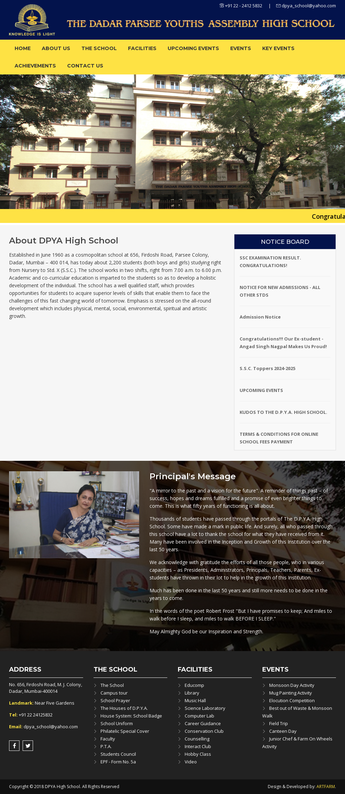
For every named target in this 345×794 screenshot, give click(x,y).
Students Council (118, 754)
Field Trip (278, 723)
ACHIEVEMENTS (35, 66)
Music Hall (195, 700)
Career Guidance (203, 723)
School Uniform (117, 723)
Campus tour (114, 693)
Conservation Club (204, 731)
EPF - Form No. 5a (118, 762)
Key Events (278, 48)
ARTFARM (325, 786)
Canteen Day (283, 731)
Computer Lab (199, 716)
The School (99, 48)
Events (240, 48)
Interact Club (198, 746)
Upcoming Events (193, 48)
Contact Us (85, 66)
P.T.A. (106, 746)
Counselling (197, 739)
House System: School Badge (131, 716)
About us (56, 48)
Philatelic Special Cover (125, 731)
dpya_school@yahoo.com (306, 5)
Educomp (194, 685)
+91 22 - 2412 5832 (240, 5)
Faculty (108, 739)
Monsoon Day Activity (291, 685)
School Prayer (115, 700)
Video (191, 762)
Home (23, 48)
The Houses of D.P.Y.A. (124, 708)
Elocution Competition (292, 700)
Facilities (142, 48)
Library (192, 693)
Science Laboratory (205, 708)
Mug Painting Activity (290, 693)
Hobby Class (198, 754)
